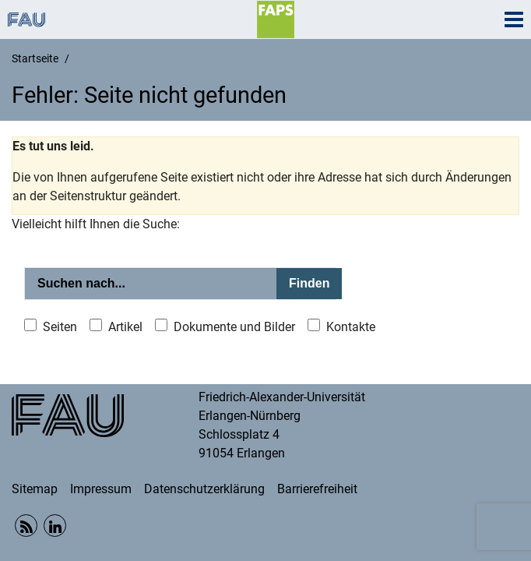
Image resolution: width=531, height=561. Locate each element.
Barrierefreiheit (317, 489)
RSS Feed (26, 525)
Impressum (101, 489)
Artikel (125, 326)
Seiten (60, 326)
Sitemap (35, 489)
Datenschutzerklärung (204, 489)
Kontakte (350, 326)
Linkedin (55, 525)
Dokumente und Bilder (234, 326)
